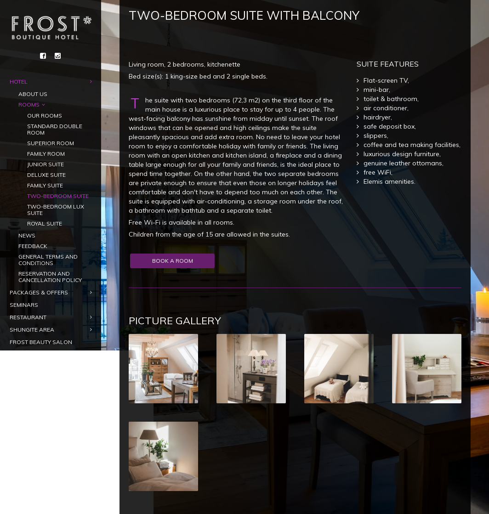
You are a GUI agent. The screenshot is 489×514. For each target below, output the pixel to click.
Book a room (50, 441)
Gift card (50, 460)
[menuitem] (19, 422)
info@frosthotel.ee (60, 489)
